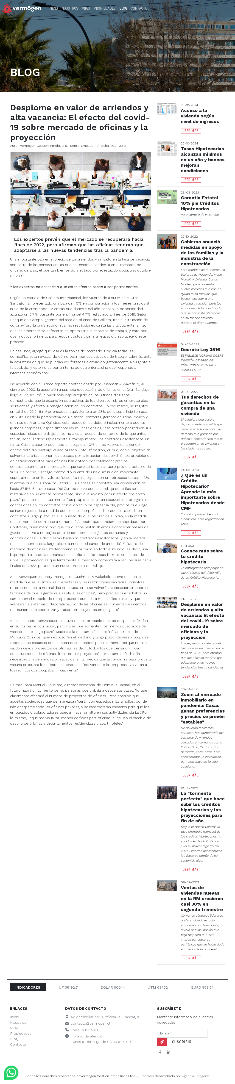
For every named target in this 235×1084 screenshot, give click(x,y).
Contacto (139, 8)
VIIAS (86, 8)
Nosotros (70, 8)
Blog (123, 8)
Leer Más (191, 131)
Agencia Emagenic (196, 1076)
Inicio (53, 8)
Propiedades (105, 8)
